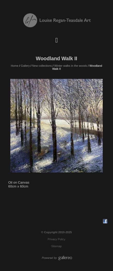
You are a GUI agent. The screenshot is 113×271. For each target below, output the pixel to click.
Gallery (25, 65)
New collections (42, 65)
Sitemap (56, 246)
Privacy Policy (56, 239)
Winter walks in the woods (70, 65)
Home (14, 65)
